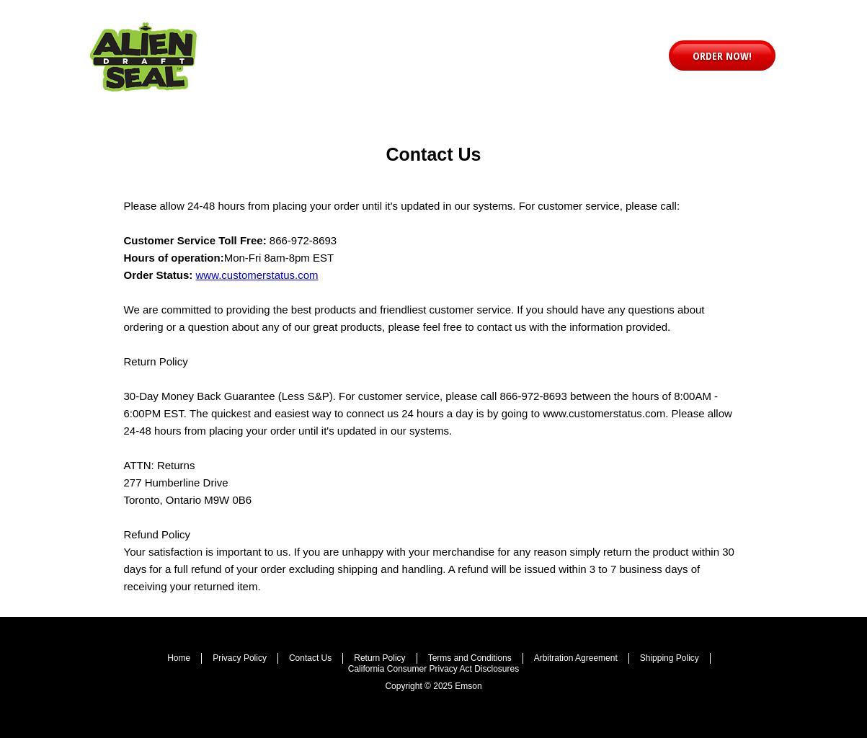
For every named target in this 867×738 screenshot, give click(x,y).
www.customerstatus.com (257, 275)
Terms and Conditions (470, 658)
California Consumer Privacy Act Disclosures (433, 669)
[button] (722, 55)
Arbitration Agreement (576, 658)
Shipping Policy (669, 658)
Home (178, 658)
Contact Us (310, 658)
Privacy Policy (240, 658)
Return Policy (379, 658)
